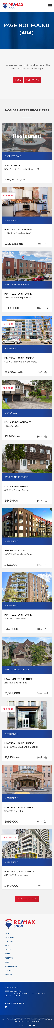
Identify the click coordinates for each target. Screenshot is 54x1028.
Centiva (31, 1025)
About (7, 945)
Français (8, 974)
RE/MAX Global (11, 966)
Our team (9, 941)
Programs (9, 958)
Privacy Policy (46, 1019)
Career (8, 950)
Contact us (32, 80)
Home (18, 80)
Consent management (33, 1021)
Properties (9, 937)
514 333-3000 (14, 996)
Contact (8, 970)
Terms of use (19, 1021)
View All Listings (27, 899)
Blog (7, 962)
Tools (7, 954)
